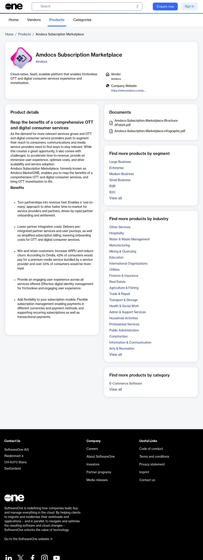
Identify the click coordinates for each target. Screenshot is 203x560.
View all (115, 198)
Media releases (97, 480)
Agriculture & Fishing (123, 288)
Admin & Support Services (127, 312)
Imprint (144, 472)
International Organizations (128, 263)
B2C (112, 192)
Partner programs (99, 472)
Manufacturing (119, 245)
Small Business (119, 180)
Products (57, 20)
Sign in (189, 6)
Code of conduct (151, 448)
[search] (87, 6)
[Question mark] (146, 6)
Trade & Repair (119, 294)
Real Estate (117, 281)
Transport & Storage (123, 300)
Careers (92, 448)
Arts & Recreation (121, 348)
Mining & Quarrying (122, 251)
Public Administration (124, 330)
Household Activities (123, 318)
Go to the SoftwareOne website (28, 539)
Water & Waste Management (129, 239)
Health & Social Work (124, 306)
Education (116, 257)
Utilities (114, 269)
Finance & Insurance (123, 275)
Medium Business (121, 174)
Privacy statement (152, 464)
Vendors (34, 20)
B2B (112, 186)
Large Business (120, 162)
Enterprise (116, 168)
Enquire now (165, 6)
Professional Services (124, 324)
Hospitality (116, 233)
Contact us (147, 480)
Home (13, 20)
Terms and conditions (154, 456)
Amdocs (41, 61)
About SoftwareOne (101, 456)
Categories (82, 20)
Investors (93, 464)
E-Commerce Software (125, 383)
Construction (118, 336)
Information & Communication (130, 342)
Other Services (119, 227)
